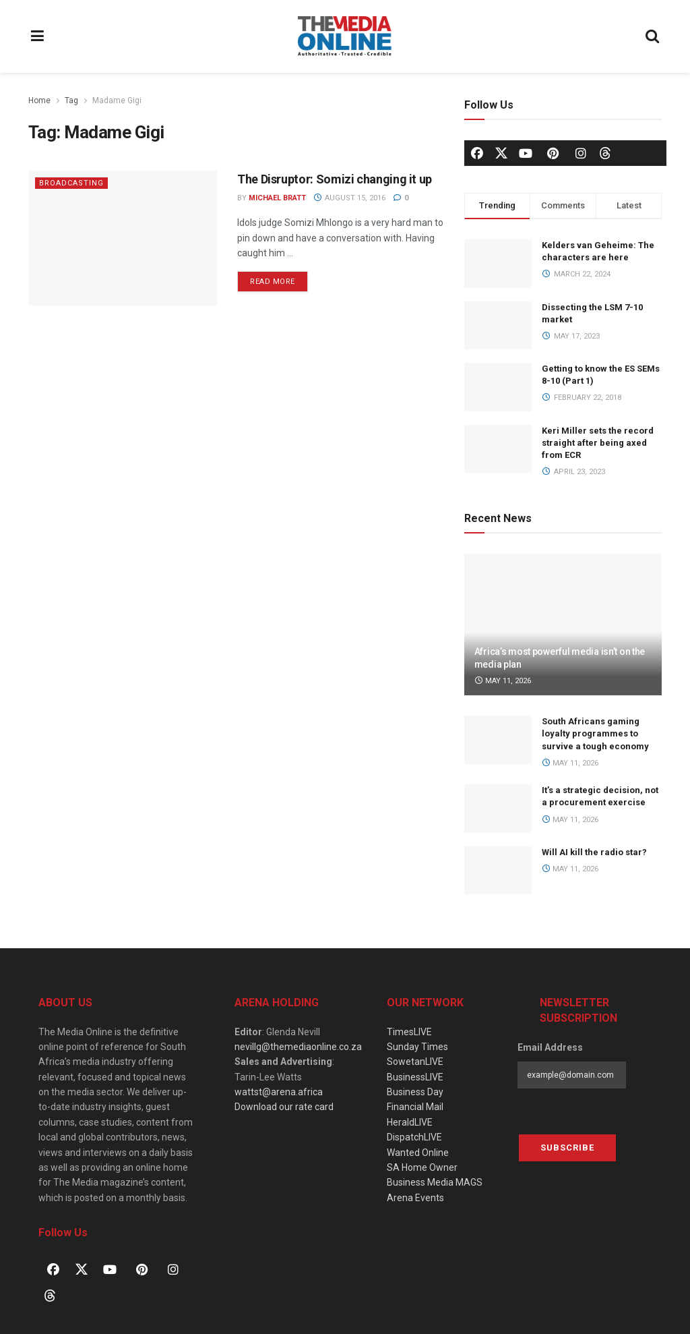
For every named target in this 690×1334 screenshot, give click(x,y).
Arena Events (415, 1197)
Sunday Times (417, 1046)
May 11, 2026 (503, 680)
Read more (279, 278)
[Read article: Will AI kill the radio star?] (498, 870)
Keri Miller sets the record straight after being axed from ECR (598, 443)
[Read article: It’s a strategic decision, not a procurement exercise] (498, 808)
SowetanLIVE (415, 1061)
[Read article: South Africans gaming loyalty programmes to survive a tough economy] (498, 740)
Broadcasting (71, 183)
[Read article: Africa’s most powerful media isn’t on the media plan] (563, 624)
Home (39, 100)
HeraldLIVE (410, 1122)
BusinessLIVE (415, 1077)
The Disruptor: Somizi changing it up (334, 179)
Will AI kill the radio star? (594, 852)
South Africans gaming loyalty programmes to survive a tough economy (595, 733)
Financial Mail (415, 1106)
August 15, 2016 (349, 198)
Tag (71, 100)
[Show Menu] (37, 36)
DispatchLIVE (414, 1137)
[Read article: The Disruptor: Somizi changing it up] (122, 238)
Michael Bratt (277, 198)
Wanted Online (418, 1152)
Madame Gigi (117, 100)
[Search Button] (653, 36)
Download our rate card (284, 1106)
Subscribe (567, 1147)
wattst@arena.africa (278, 1091)
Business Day (415, 1091)
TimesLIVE (409, 1031)
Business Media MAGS (434, 1182)
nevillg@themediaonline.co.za (298, 1046)
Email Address (550, 1047)
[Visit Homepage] (344, 36)
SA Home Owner (422, 1167)
